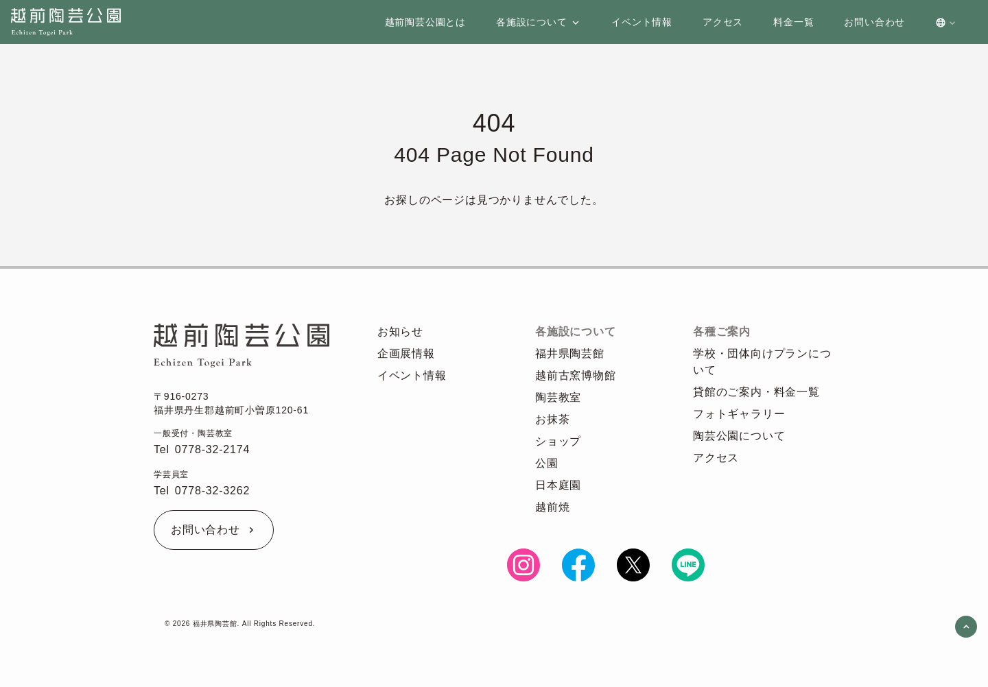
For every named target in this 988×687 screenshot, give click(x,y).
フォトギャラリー (739, 414)
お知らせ (400, 331)
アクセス (716, 457)
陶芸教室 (558, 397)
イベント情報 (412, 375)
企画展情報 (406, 353)
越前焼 (552, 507)
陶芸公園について (739, 436)
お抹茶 (552, 419)
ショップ (558, 441)
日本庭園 (558, 485)
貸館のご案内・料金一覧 (756, 392)
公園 (546, 463)
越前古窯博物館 (575, 375)
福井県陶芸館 (569, 353)
